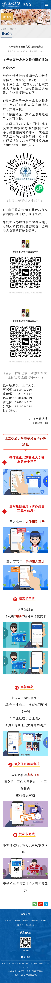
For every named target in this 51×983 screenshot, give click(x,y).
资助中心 (20, 925)
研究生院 (34, 920)
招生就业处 (30, 925)
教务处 (25, 920)
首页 (4, 29)
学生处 (43, 920)
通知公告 (13, 29)
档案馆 (17, 920)
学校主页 (8, 920)
